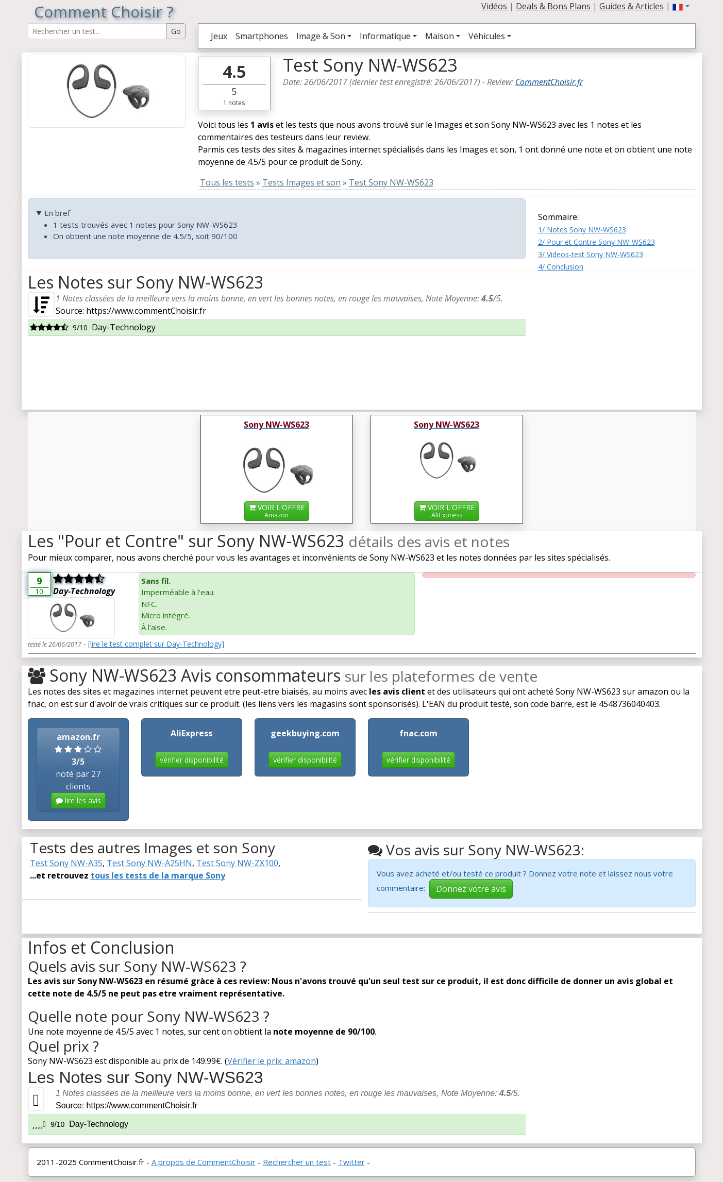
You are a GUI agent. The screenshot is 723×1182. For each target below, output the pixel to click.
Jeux (219, 36)
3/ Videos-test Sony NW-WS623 (590, 254)
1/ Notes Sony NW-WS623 (582, 229)
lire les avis (78, 800)
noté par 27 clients (78, 769)
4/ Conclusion (560, 267)
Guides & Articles (631, 6)
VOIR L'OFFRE (277, 510)
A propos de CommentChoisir (204, 1162)
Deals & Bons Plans (553, 6)
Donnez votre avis (471, 888)
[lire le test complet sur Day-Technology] (156, 644)
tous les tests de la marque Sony (158, 875)
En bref (57, 213)
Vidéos (494, 6)
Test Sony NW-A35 (66, 863)
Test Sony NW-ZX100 (237, 863)
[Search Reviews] (97, 31)
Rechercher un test (297, 1162)
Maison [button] (439, 36)
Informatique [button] (385, 36)
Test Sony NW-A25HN (149, 863)
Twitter (351, 1162)
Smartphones (262, 36)
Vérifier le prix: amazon (271, 1061)
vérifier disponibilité (192, 760)
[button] (680, 6)
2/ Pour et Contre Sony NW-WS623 (596, 242)
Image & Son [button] (320, 36)
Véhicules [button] (486, 36)
